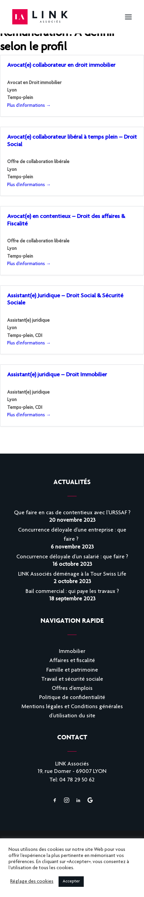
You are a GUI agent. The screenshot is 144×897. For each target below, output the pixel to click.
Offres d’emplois (72, 689)
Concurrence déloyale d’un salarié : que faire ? (72, 557)
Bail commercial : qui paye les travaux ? (72, 592)
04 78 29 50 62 (77, 780)
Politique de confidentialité (72, 698)
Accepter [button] (71, 881)
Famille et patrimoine (72, 670)
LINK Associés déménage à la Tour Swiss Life (72, 574)
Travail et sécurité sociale (72, 679)
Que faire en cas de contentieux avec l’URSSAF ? (72, 513)
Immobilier (72, 652)
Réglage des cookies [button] (31, 881)
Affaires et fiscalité (72, 661)
